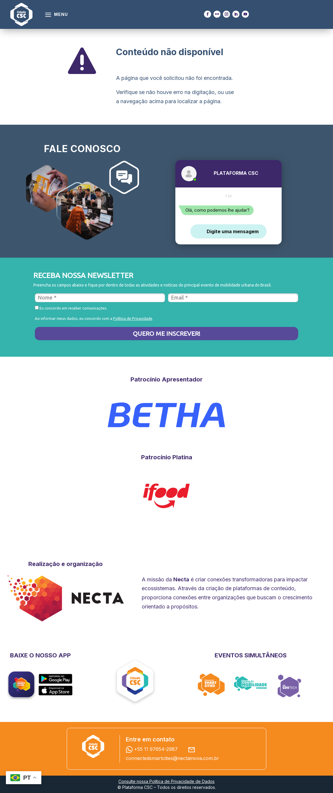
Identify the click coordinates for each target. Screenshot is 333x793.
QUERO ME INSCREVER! (166, 333)
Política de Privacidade (132, 318)
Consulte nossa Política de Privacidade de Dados (166, 781)
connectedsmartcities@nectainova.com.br (172, 758)
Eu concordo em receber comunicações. (71, 308)
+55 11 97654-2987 (153, 749)
